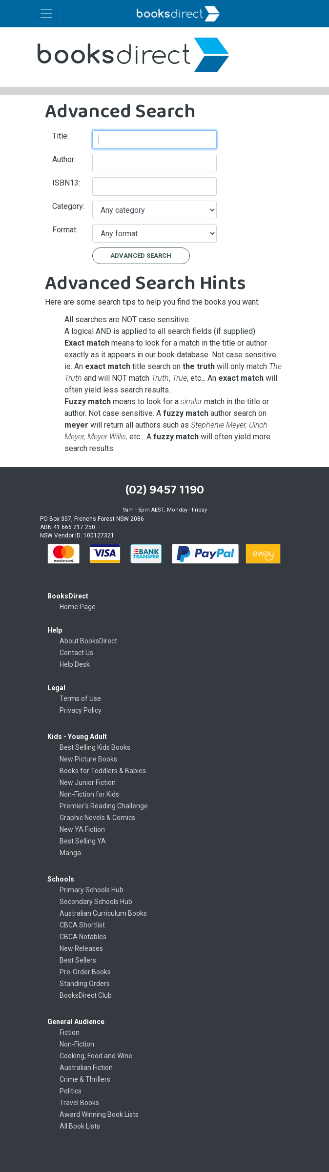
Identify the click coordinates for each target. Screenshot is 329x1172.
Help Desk (75, 664)
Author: (64, 159)
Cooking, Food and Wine (96, 1056)
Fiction (70, 1032)
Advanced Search (140, 255)
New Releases (81, 948)
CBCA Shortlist (82, 925)
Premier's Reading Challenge (104, 806)
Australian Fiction (86, 1067)
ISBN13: (66, 182)
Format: (65, 229)
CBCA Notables (83, 937)
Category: (68, 206)
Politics (71, 1091)
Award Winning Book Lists (99, 1114)
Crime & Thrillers (85, 1079)
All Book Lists (80, 1126)
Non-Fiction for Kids (89, 794)
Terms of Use (80, 698)
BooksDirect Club (86, 995)
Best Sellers (78, 960)
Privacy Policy (81, 710)
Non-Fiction (77, 1044)
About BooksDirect (88, 641)
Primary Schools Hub (91, 890)
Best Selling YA (83, 841)
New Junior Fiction (88, 782)
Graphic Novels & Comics (97, 818)
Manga (70, 853)
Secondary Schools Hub (96, 901)
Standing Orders (85, 983)
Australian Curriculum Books (103, 913)
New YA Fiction (82, 829)
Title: (60, 136)
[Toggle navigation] (46, 13)
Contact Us (76, 653)
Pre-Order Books (85, 972)
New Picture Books (88, 759)
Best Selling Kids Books (95, 747)
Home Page (78, 607)
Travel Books (79, 1103)
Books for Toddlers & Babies (103, 771)
